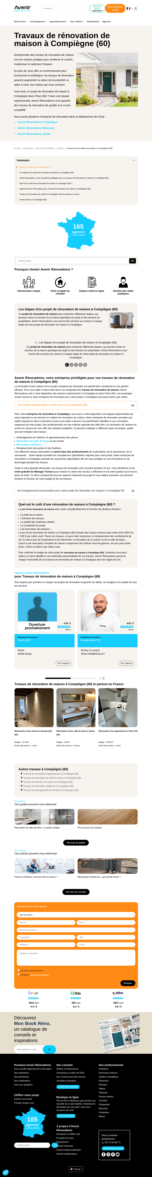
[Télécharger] (49, 1049)
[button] (103, 678)
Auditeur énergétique (108, 1077)
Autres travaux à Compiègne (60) (33, 200)
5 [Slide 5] (85, 364)
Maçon (102, 1116)
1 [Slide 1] (67, 364)
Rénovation (21, 21)
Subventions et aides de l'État (70, 1073)
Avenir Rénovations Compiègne (37, 122)
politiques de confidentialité (39, 975)
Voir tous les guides (76, 842)
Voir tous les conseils (76, 892)
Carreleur (103, 1100)
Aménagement (38, 21)
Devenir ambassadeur (66, 1154)
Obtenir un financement (67, 1069)
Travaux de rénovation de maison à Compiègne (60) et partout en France (49, 194)
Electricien (103, 1081)
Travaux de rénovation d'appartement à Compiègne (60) (51, 773)
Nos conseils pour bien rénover (71, 1077)
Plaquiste (103, 1093)
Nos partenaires (21, 1077)
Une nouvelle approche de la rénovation (33, 1069)
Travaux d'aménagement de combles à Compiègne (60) (51, 790)
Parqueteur (104, 1112)
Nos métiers (77, 21)
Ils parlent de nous (65, 1138)
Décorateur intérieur (108, 1073)
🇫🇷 (129, 8)
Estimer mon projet (23, 1099)
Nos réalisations (21, 1073)
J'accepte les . (34, 975)
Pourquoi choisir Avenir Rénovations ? (35, 167)
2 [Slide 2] (71, 364)
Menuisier (103, 1108)
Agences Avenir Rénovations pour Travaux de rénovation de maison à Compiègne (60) (55, 189)
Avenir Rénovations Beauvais (36, 128)
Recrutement (62, 1142)
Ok (132, 261)
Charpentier (104, 1104)
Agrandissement (58, 21)
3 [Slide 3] (76, 364)
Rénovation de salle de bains (33, 441)
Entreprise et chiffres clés (68, 1134)
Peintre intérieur (106, 1096)
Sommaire (23, 160)
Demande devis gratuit (115, 8)
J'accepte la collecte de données (31, 971)
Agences (106, 21)
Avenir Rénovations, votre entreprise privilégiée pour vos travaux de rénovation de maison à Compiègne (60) (64, 178)
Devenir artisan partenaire (68, 1150)
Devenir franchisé (64, 1146)
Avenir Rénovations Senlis (34, 133)
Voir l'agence (63, 663)
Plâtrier (102, 1089)
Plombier (103, 1085)
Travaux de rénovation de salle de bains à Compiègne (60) (52, 778)
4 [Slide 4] (80, 364)
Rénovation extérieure (29, 444)
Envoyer (128, 983)
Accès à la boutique (65, 1116)
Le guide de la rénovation (68, 1087)
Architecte (103, 1069)
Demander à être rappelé (113, 1148)
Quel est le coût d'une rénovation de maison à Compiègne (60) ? (45, 183)
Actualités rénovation (66, 1081)
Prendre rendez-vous (24, 1103)
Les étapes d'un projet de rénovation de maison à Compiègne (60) (46, 173)
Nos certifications (22, 1081)
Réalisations (93, 21)
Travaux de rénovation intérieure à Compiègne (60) (48, 786)
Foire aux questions (23, 1085)
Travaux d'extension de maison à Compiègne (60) (47, 782)
